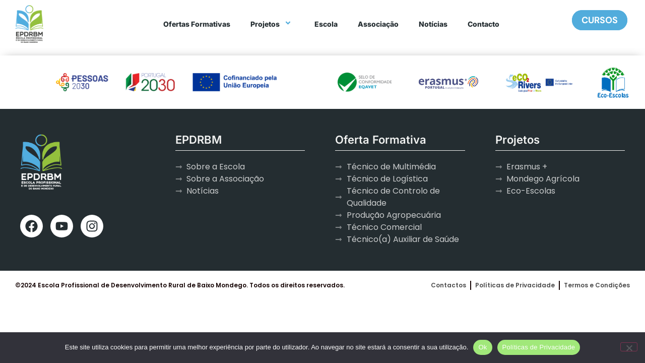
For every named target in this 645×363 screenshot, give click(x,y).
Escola (326, 24)
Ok (482, 347)
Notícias (433, 24)
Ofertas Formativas (196, 24)
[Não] (628, 346)
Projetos (272, 24)
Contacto (483, 24)
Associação (378, 24)
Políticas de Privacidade (538, 347)
